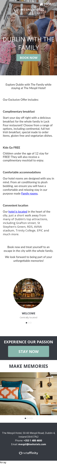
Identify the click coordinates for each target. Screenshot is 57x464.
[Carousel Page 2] (28, 323)
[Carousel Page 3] (30, 323)
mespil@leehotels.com (32, 444)
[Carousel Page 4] (32, 418)
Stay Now (29, 351)
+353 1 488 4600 (33, 440)
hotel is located (17, 211)
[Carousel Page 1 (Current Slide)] (26, 323)
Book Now (28, 57)
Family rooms (29, 193)
